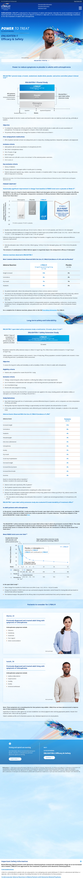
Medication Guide (42, 8)
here (28, 515)
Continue (48, 757)
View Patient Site (78, 1)
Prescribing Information (43, 6)
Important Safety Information (45, 4)
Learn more (14, 759)
